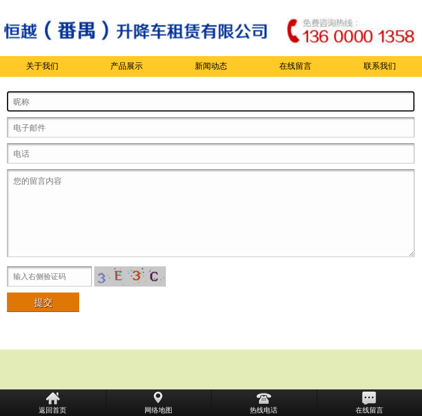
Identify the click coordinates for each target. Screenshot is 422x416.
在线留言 (295, 66)
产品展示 (126, 66)
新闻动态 (211, 66)
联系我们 (380, 66)
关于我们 (42, 66)
